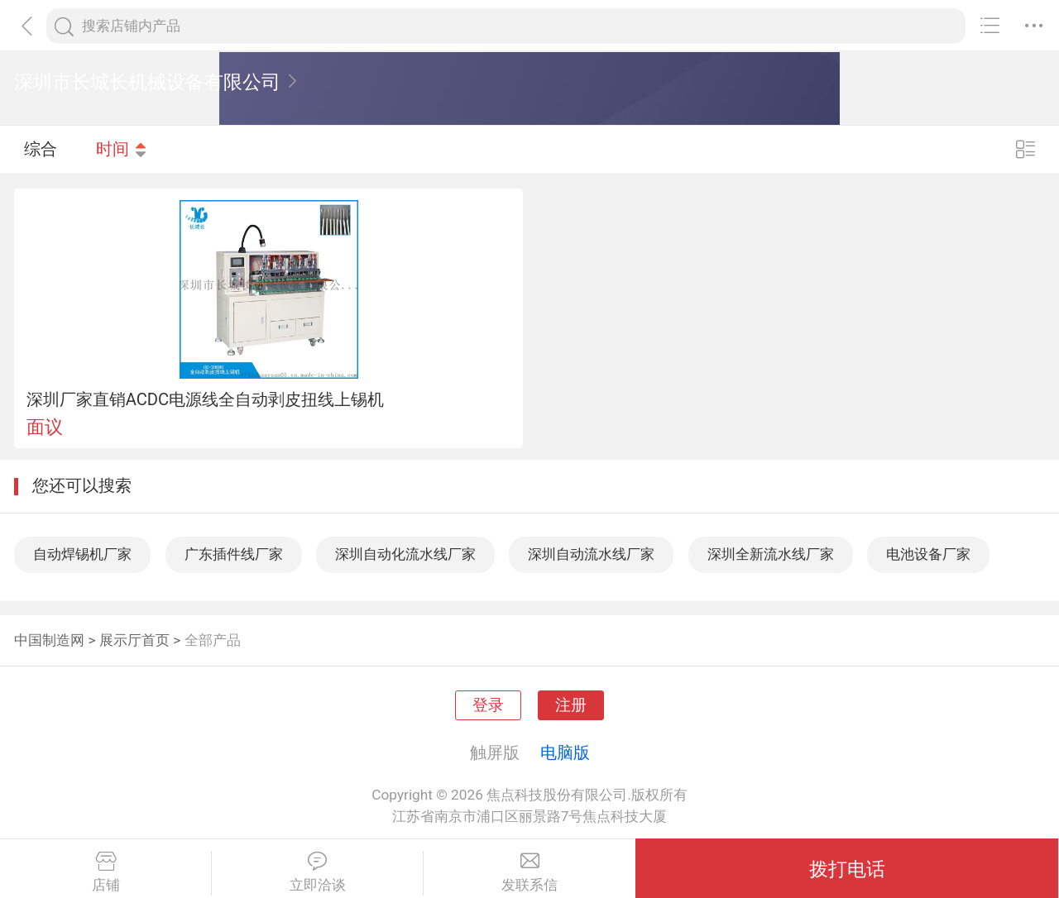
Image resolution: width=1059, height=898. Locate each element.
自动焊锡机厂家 (82, 554)
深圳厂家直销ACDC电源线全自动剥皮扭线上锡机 (205, 399)
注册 (571, 705)
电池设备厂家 (928, 554)
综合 (40, 149)
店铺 (105, 872)
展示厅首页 (134, 640)
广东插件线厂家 (233, 554)
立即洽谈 (317, 872)
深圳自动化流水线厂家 (405, 554)
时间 (121, 149)
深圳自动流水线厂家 (591, 554)
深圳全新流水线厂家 (770, 554)
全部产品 (212, 640)
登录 (488, 705)
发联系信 (529, 872)
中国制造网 (49, 640)
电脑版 (565, 752)
